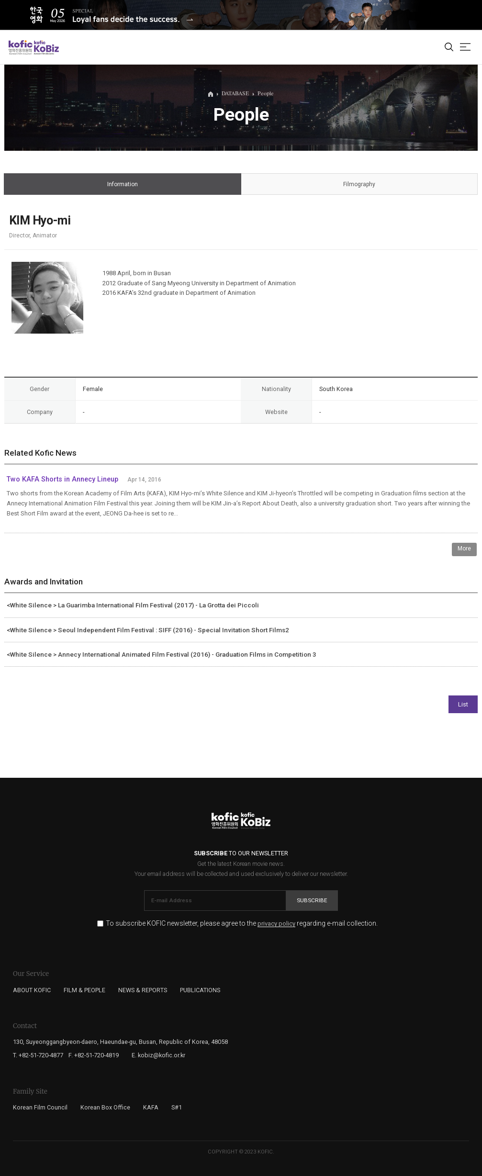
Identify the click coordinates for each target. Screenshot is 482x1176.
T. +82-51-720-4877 (38, 1055)
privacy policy (276, 923)
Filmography (359, 184)
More (464, 548)
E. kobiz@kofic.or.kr (158, 1055)
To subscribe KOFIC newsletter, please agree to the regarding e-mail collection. (242, 923)
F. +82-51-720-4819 (93, 1055)
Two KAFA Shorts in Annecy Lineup (62, 479)
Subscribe (312, 900)
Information (122, 184)
